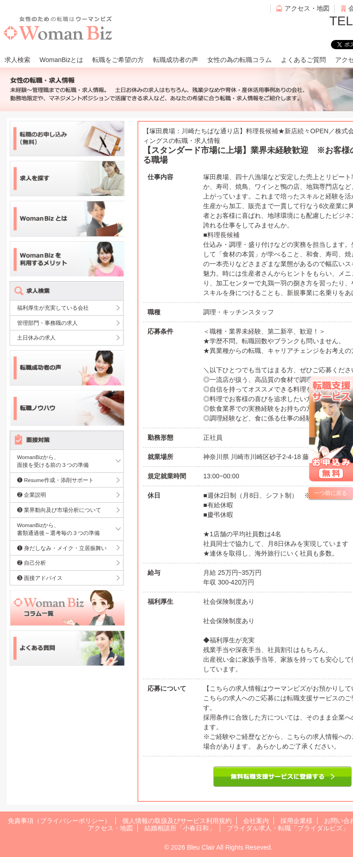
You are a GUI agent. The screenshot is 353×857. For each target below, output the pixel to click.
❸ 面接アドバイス (40, 578)
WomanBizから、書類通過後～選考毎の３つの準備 (58, 529)
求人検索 (17, 59)
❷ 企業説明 (31, 495)
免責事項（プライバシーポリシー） (59, 820)
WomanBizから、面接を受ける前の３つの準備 (53, 461)
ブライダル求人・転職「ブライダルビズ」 (288, 828)
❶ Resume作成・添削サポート (55, 480)
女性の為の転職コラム (239, 59)
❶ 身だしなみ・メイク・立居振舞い (62, 548)
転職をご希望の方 (118, 59)
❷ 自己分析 (31, 563)
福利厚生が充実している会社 (53, 308)
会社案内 (256, 820)
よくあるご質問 (303, 59)
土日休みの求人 (36, 338)
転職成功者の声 (175, 59)
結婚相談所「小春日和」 (179, 828)
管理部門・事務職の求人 (47, 323)
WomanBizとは (61, 59)
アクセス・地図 (307, 8)
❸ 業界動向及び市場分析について (59, 510)
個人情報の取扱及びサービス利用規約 (177, 820)
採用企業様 (296, 820)
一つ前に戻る (330, 493)
